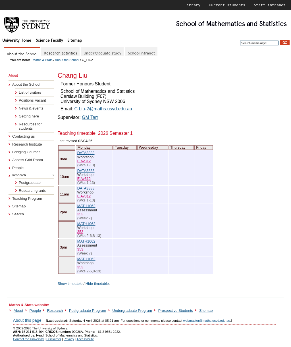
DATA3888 (86, 153)
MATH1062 (86, 206)
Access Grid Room (27, 160)
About (18, 310)
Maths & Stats (43, 60)
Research (55, 310)
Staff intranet (270, 4)
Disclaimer (53, 339)
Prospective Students (175, 310)
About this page (27, 320)
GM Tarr (90, 117)
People (18, 168)
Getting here (29, 116)
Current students (227, 4)
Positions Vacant (32, 100)
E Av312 (84, 161)
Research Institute (27, 144)
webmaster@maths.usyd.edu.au (206, 320)
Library (192, 4)
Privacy (69, 339)
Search (18, 214)
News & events (31, 108)
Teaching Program (27, 198)
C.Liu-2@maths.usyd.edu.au (103, 108)
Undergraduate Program (132, 310)
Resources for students (30, 126)
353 (80, 214)
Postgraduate (30, 182)
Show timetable (70, 283)
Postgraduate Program (87, 310)
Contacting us (23, 136)
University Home (16, 40)
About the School (67, 60)
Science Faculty (49, 40)
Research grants (32, 190)
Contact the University (28, 339)
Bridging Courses (26, 152)
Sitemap (74, 40)
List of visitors (30, 92)
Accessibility (84, 339)
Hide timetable (97, 283)
